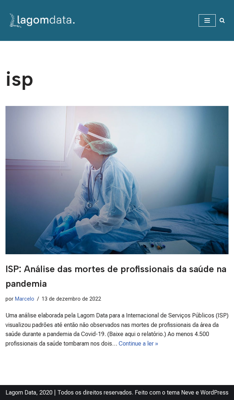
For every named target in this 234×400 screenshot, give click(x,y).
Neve (187, 392)
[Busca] (222, 20)
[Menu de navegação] (207, 20)
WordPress (214, 392)
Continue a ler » (138, 343)
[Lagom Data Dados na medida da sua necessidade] (43, 20)
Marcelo (24, 299)
